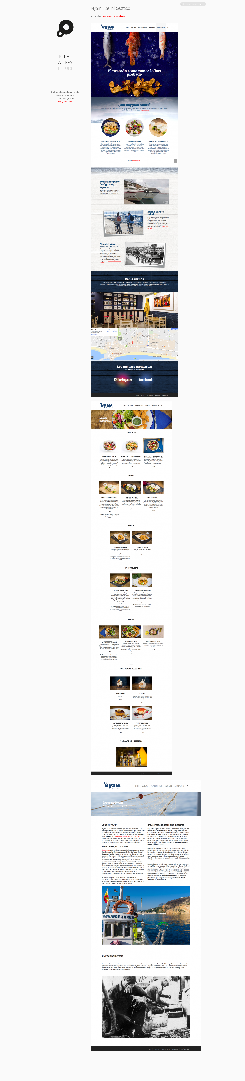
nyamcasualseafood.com (114, 16)
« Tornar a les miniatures (192, 4)
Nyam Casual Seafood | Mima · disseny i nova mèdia (65, 28)
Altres (65, 62)
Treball (65, 56)
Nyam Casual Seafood (110, 8)
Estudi (65, 68)
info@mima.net (65, 101)
